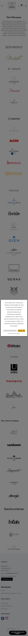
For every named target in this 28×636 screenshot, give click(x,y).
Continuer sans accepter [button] (14, 333)
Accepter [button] (21, 330)
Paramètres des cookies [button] (10, 330)
